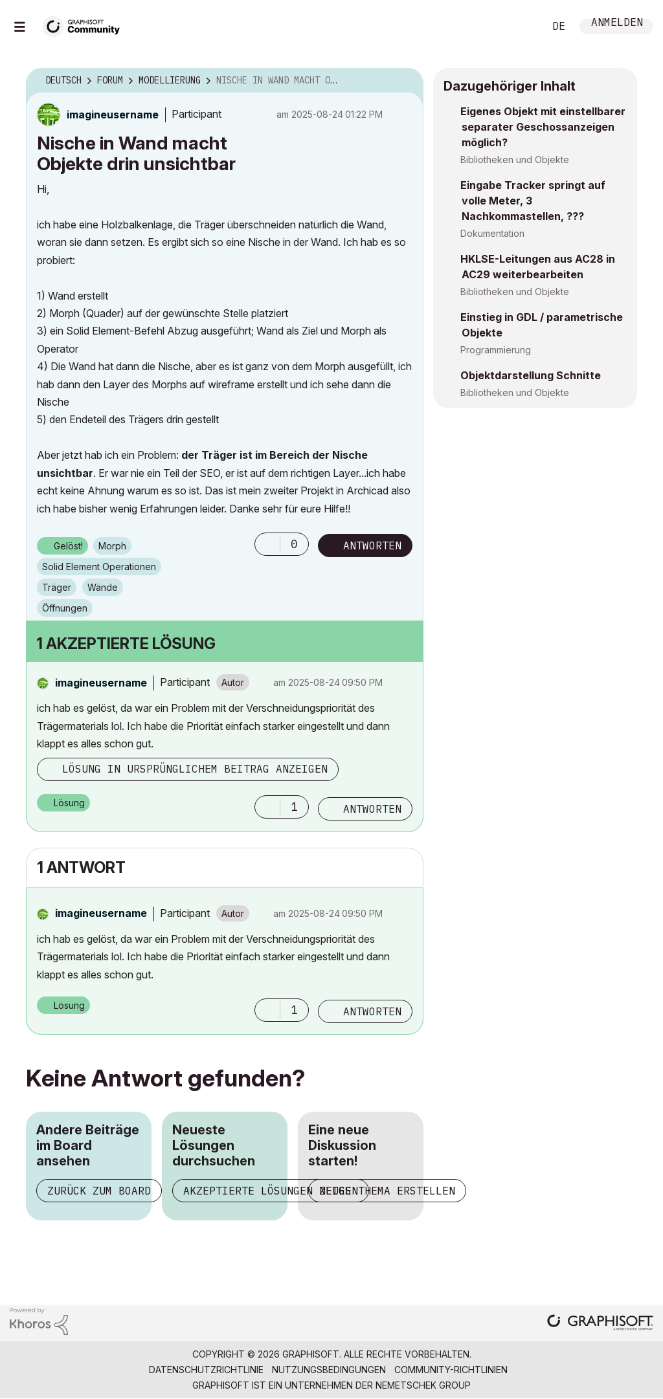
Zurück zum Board (99, 1190)
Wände (102, 587)
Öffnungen (64, 607)
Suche (520, 26)
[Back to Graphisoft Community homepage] (85, 24)
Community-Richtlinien (451, 1369)
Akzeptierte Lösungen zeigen (270, 1190)
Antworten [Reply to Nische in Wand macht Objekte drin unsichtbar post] (372, 545)
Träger (56, 587)
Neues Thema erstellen (387, 1190)
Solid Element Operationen (99, 566)
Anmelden (617, 23)
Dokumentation (492, 233)
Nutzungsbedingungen (329, 1369)
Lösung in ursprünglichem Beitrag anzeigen (195, 768)
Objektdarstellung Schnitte (530, 375)
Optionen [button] (405, 81)
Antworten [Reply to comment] (372, 808)
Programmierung (495, 349)
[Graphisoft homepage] (600, 1323)
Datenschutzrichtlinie (206, 1369)
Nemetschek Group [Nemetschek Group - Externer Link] (423, 1385)
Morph (112, 545)
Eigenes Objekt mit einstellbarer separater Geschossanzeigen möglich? (542, 127)
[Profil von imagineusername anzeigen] (113, 114)
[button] (267, 544)
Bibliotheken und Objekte (514, 159)
